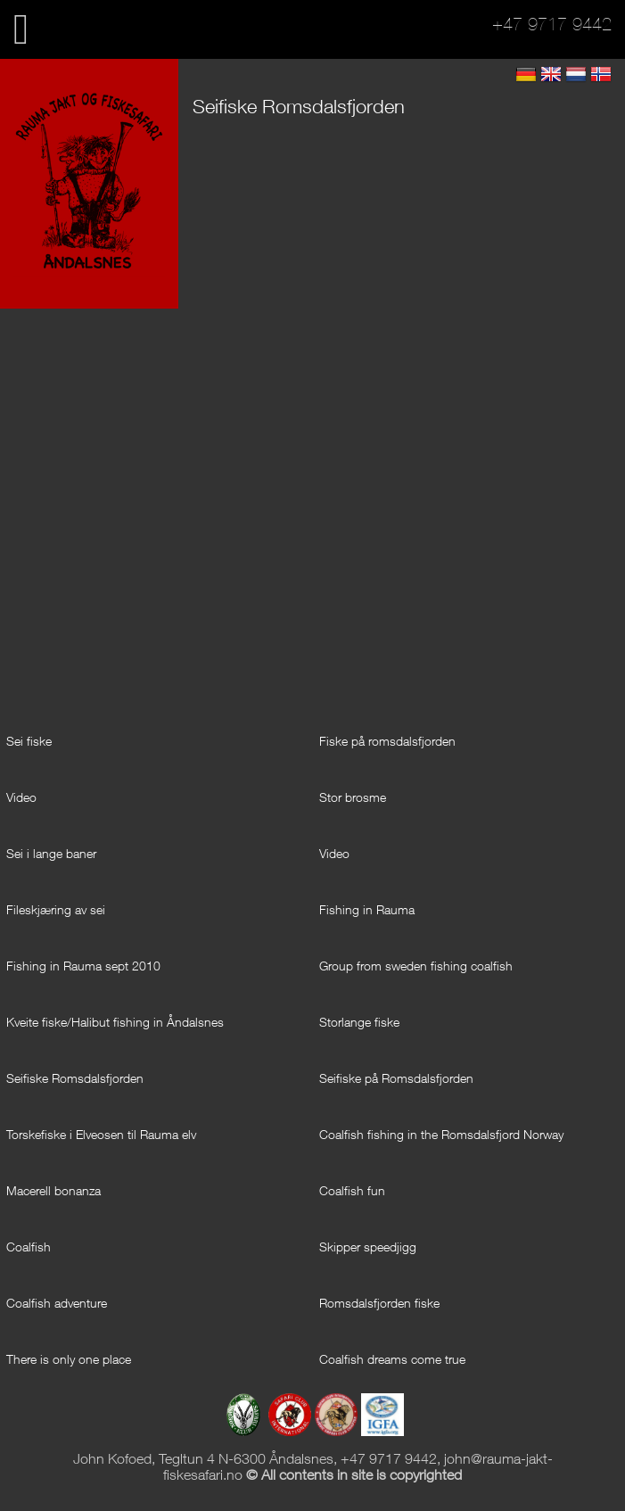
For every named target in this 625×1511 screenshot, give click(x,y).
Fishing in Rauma (367, 909)
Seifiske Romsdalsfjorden (75, 1078)
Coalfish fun (352, 1190)
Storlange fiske (359, 1021)
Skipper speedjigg (367, 1246)
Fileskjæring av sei (55, 909)
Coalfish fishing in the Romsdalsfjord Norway (441, 1134)
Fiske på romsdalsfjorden (387, 740)
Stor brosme (352, 797)
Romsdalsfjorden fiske (379, 1302)
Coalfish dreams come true (392, 1359)
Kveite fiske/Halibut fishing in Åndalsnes (115, 1021)
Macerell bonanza (53, 1190)
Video (21, 797)
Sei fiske (29, 740)
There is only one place (68, 1359)
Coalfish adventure (56, 1302)
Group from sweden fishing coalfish (416, 965)
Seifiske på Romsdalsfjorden (396, 1078)
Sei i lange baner (51, 853)
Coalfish (28, 1246)
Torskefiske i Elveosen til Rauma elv (101, 1134)
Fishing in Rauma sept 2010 (83, 965)
